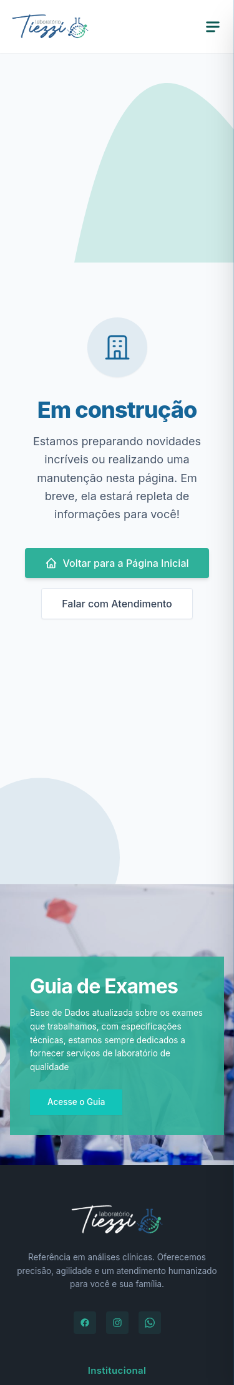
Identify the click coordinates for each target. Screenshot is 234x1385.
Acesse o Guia (76, 1102)
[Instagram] (117, 1322)
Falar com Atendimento (117, 603)
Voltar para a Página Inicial (116, 563)
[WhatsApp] (150, 1322)
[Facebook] (85, 1322)
